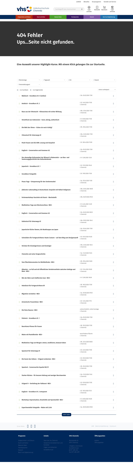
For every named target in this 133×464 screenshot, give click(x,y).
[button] (113, 98)
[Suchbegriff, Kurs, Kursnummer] (69, 9)
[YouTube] (35, 429)
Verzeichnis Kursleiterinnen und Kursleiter (53, 446)
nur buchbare (24, 92)
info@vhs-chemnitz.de (76, 448)
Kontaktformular (48, 452)
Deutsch (20, 452)
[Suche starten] (82, 9)
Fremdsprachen (22, 449)
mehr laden (66, 416)
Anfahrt (97, 442)
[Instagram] (31, 429)
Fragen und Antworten (50, 449)
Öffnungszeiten (99, 444)
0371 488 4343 (74, 452)
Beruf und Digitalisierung (25, 454)
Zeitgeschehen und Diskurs (26, 442)
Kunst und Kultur (23, 445)
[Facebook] (28, 429)
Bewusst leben (22, 447)
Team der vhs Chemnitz (51, 442)
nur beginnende (38, 92)
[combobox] (29, 82)
